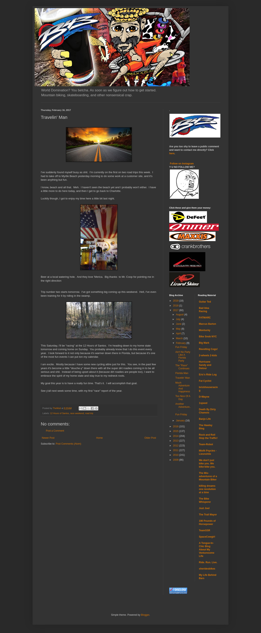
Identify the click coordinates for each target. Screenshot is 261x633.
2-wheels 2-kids (208, 355)
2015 (176, 431)
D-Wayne (204, 396)
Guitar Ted (205, 301)
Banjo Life (205, 419)
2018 (176, 305)
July (178, 319)
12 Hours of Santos (59, 413)
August (180, 314)
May (178, 328)
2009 (176, 459)
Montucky (204, 330)
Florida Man (181, 373)
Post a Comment (55, 430)
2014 (176, 436)
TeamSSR (204, 530)
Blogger (145, 614)
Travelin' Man (182, 377)
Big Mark (204, 342)
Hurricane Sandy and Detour (205, 365)
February (181, 343)
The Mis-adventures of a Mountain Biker (208, 476)
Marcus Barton (207, 324)
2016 (176, 426)
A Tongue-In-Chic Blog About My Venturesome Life (206, 550)
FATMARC (205, 317)
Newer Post (48, 437)
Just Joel (204, 508)
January (180, 420)
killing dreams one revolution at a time (207, 489)
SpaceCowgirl (207, 536)
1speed (203, 403)
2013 (176, 440)
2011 (176, 450)
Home (99, 437)
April (178, 333)
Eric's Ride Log (208, 374)
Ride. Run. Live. (208, 562)
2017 (176, 310)
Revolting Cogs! (208, 349)
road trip (89, 413)
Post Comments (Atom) (68, 443)
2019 (176, 300)
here (171, 153)
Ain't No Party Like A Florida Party (182, 356)
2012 (176, 445)
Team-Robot (206, 444)
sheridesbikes (207, 568)
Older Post (150, 437)
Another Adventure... (183, 406)
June (179, 324)
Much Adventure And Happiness (182, 387)
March (180, 338)
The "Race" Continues (182, 367)
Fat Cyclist (205, 380)
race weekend (77, 413)
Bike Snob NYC (208, 336)
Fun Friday (181, 347)
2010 (176, 455)
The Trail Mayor (208, 514)
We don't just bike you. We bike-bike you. (207, 463)
